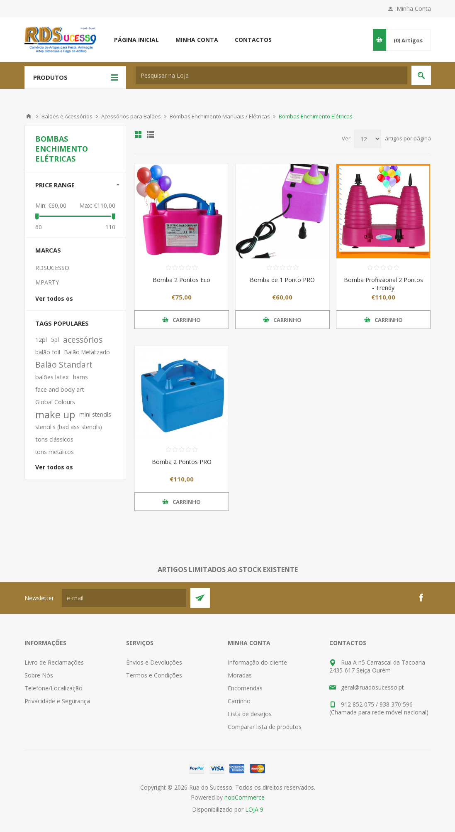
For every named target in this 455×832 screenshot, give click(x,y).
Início (28, 116)
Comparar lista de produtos (265, 727)
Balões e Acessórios (66, 116)
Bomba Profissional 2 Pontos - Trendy (383, 284)
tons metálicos (54, 452)
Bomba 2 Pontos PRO (182, 462)
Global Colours (55, 402)
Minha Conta (414, 8)
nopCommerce (244, 797)
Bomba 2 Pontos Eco (181, 280)
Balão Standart (63, 364)
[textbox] (271, 75)
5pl (55, 340)
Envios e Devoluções (154, 662)
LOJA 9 (254, 809)
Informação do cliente (257, 662)
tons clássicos (54, 439)
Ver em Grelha (138, 134)
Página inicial (136, 40)
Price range (55, 185)
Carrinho (239, 701)
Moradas (240, 675)
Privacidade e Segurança (57, 701)
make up (55, 414)
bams (80, 377)
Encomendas (245, 688)
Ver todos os (54, 298)
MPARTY (47, 282)
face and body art (59, 389)
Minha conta (196, 40)
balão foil (47, 352)
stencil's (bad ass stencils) (68, 427)
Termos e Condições (154, 675)
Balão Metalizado (87, 352)
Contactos (253, 40)
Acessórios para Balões (131, 116)
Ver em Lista (150, 134)
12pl (41, 340)
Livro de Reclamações (54, 662)
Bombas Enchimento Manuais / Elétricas (220, 116)
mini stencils (95, 414)
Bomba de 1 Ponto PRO (282, 280)
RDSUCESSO (52, 268)
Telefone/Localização (53, 688)
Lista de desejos (250, 714)
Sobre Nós (38, 675)
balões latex (52, 377)
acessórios (82, 339)
